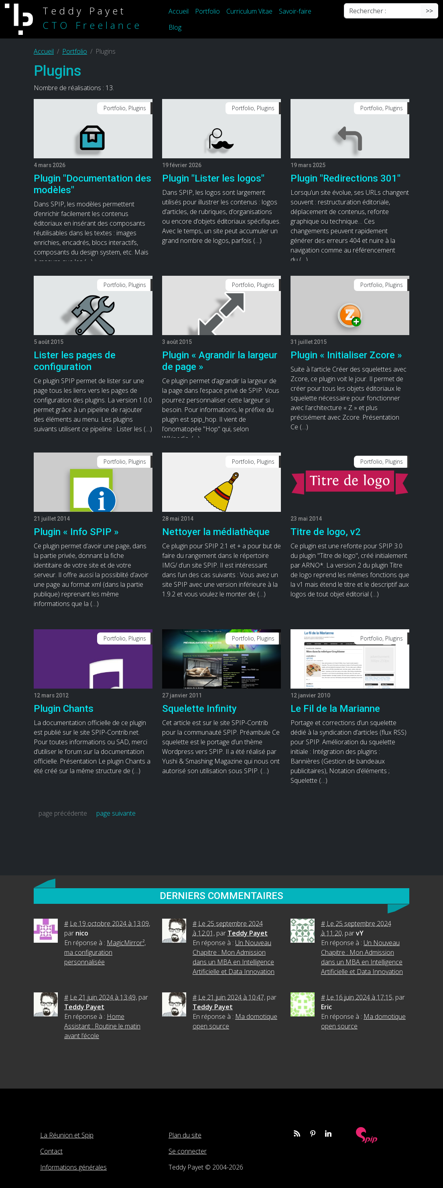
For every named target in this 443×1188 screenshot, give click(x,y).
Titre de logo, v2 (326, 531)
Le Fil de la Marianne (335, 708)
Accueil (179, 11)
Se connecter (188, 1151)
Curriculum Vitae (249, 11)
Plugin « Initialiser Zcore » (346, 355)
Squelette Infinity (199, 708)
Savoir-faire (295, 11)
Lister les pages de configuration (75, 361)
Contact (51, 1151)
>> (429, 10)
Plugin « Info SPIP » (76, 531)
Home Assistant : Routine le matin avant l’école (102, 1026)
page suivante (116, 813)
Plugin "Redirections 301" (345, 178)
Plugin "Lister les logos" (213, 178)
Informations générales (73, 1167)
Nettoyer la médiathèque (216, 531)
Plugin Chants (63, 708)
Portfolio (207, 11)
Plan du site (185, 1135)
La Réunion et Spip (66, 1135)
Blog (175, 27)
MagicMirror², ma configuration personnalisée (105, 952)
